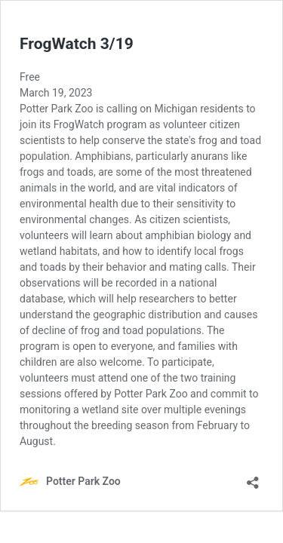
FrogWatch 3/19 (77, 44)
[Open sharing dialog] (252, 477)
